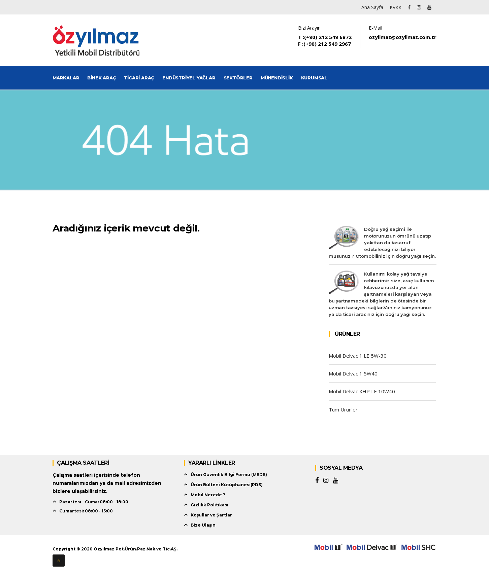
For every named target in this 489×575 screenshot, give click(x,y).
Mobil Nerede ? (208, 494)
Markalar (66, 77)
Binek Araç (101, 77)
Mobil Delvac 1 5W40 (353, 373)
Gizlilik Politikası (209, 504)
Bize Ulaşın (203, 525)
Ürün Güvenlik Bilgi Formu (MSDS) (229, 474)
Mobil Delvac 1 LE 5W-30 (358, 355)
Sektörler (238, 77)
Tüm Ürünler (343, 409)
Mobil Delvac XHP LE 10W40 (362, 391)
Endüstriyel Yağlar (188, 77)
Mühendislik (277, 77)
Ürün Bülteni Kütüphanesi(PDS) (227, 484)
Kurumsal (314, 77)
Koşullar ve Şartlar (211, 514)
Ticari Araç (139, 77)
